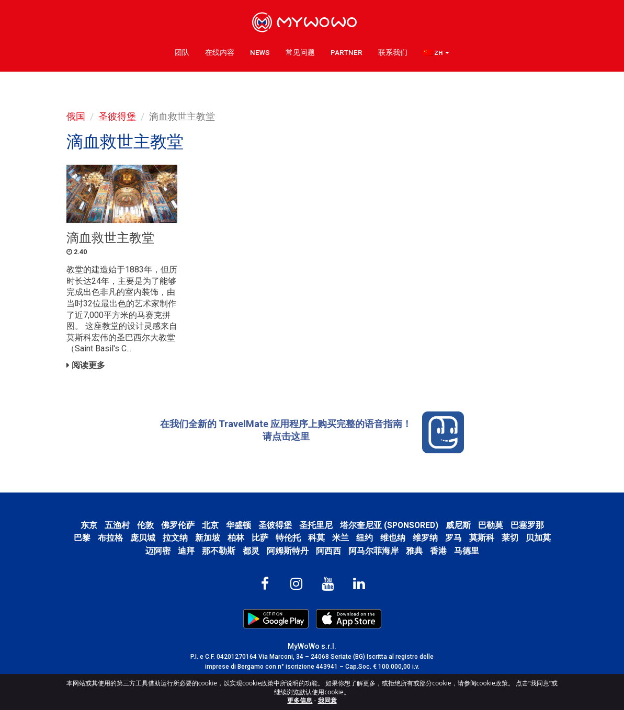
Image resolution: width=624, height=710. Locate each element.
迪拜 (186, 551)
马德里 (466, 551)
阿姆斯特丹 (288, 551)
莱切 (510, 538)
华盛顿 (238, 525)
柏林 (236, 538)
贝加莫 (538, 538)
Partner (346, 52)
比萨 (260, 538)
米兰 (340, 538)
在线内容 (219, 52)
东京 (89, 525)
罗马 (453, 538)
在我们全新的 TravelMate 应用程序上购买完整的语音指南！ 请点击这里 (312, 432)
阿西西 (328, 551)
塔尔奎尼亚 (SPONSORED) (389, 525)
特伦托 (288, 538)
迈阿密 (158, 551)
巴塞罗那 (527, 525)
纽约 (364, 538)
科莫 (316, 538)
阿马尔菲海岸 (373, 551)
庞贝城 (142, 538)
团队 (182, 52)
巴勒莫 (490, 525)
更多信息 (299, 700)
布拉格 (110, 538)
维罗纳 (425, 538)
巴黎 (82, 538)
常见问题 (300, 52)
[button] (436, 52)
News (260, 52)
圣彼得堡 (117, 116)
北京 (210, 525)
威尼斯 (458, 525)
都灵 (251, 551)
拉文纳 (175, 538)
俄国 (75, 116)
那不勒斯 (218, 551)
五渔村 (117, 525)
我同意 (327, 700)
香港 (438, 551)
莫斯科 (481, 538)
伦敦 (145, 525)
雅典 (414, 551)
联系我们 (392, 52)
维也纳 (392, 538)
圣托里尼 (316, 525)
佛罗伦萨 (178, 525)
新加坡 (207, 538)
